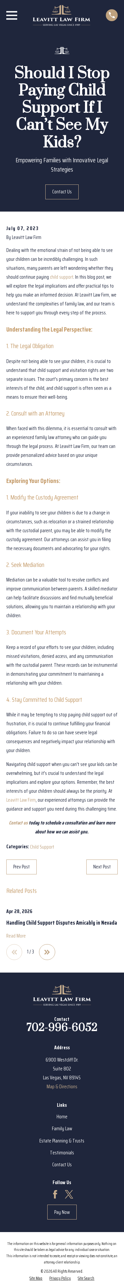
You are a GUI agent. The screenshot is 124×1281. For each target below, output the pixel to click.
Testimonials (62, 1153)
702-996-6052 (61, 1028)
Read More (16, 936)
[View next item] (47, 952)
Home (62, 1117)
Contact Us (62, 192)
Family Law (62, 1129)
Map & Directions (62, 1087)
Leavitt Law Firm (21, 800)
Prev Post (21, 867)
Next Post (102, 867)
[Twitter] (69, 1194)
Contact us (18, 823)
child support (61, 277)
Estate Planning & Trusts (61, 1141)
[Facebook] (55, 1194)
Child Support (42, 847)
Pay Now (62, 1212)
